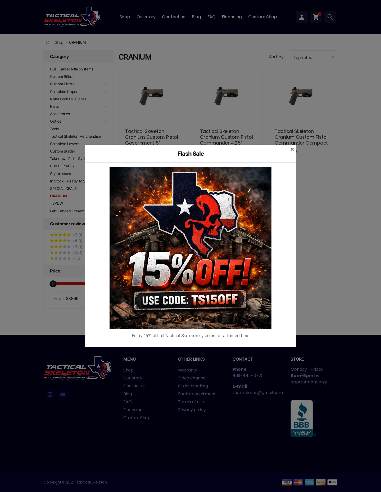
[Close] (292, 149)
